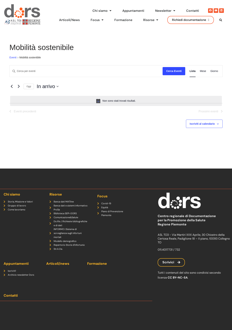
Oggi (28, 92)
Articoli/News (68, 20)
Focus (96, 19)
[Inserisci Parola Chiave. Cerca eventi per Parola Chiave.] (86, 77)
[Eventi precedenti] (11, 92)
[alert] (116, 106)
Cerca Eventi (174, 76)
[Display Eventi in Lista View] (193, 77)
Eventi (12, 63)
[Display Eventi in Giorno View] (214, 77)
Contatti (192, 11)
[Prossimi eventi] (18, 92)
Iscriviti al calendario (202, 129)
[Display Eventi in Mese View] (203, 77)
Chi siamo (101, 10)
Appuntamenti (133, 11)
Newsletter (165, 10)
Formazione (123, 20)
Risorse (150, 19)
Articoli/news (57, 263)
